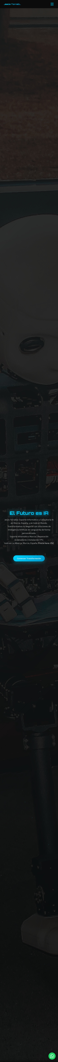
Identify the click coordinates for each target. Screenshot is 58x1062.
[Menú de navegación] (52, 4)
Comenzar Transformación (29, 558)
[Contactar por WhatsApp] (52, 1056)
